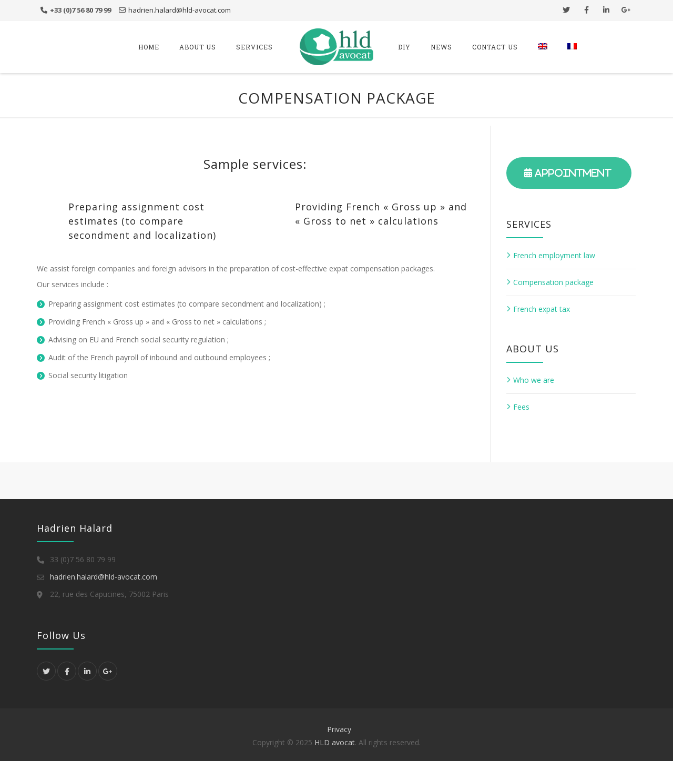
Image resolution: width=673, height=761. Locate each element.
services (254, 47)
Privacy (339, 729)
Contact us (495, 47)
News (441, 47)
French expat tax (541, 309)
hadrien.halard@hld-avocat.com (179, 10)
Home (148, 47)
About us (197, 47)
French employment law (554, 255)
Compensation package (553, 282)
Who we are (533, 380)
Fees (521, 407)
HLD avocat (334, 742)
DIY (404, 47)
